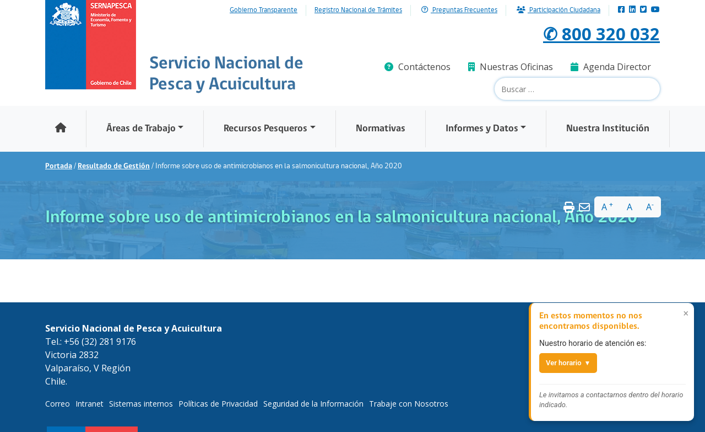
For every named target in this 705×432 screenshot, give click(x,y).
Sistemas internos (141, 403)
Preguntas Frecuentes (459, 10)
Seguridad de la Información (313, 403)
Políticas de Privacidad (218, 403)
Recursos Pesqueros (265, 129)
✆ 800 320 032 (601, 33)
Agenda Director (611, 67)
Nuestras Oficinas (510, 67)
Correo (57, 403)
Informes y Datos (482, 129)
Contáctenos (417, 67)
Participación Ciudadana (558, 10)
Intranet (89, 403)
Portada (58, 166)
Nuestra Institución (607, 129)
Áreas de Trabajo (141, 129)
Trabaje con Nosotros (408, 403)
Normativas (380, 129)
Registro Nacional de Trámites (358, 10)
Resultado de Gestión (114, 166)
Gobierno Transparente (263, 10)
